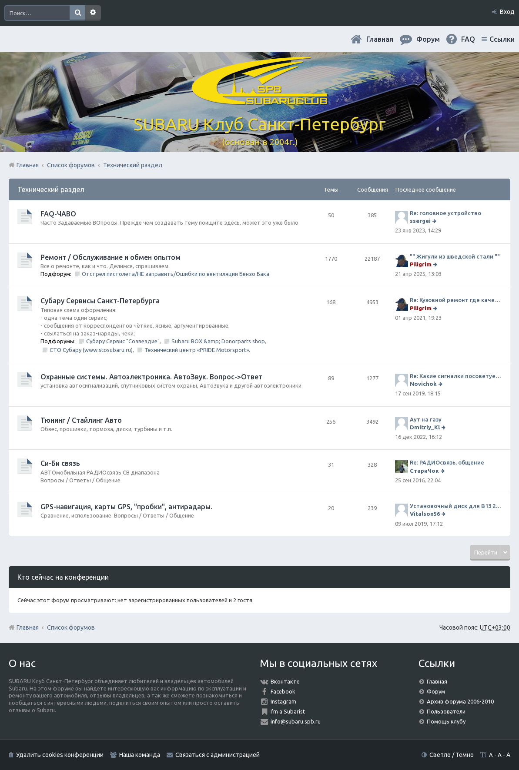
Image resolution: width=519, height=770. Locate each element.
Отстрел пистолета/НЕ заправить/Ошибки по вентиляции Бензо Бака (175, 274)
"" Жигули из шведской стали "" (455, 256)
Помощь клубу (446, 721)
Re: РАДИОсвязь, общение (447, 462)
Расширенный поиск (93, 13)
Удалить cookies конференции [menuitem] (60, 754)
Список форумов (71, 627)
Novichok (423, 384)
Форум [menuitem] (428, 39)
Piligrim (421, 264)
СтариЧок (424, 471)
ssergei (420, 221)
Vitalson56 (425, 514)
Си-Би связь (60, 463)
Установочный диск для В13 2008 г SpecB (456, 506)
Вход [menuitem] (507, 11)
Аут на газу (426, 419)
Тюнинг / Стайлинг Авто (81, 420)
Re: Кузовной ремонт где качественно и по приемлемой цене (456, 300)
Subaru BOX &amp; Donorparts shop (218, 341)
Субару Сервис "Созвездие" (123, 341)
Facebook (283, 691)
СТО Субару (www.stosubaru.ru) (91, 350)
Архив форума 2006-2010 (460, 701)
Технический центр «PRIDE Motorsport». (197, 350)
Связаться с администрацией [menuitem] (217, 754)
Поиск (77, 13)
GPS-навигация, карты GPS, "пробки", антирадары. (126, 507)
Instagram (283, 701)
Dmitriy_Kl (425, 427)
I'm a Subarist (288, 711)
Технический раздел (50, 189)
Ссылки (502, 39)
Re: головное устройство (445, 213)
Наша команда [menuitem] (139, 754)
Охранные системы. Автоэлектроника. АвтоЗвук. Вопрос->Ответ (151, 377)
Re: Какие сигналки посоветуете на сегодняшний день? (456, 376)
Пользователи (446, 711)
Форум (436, 691)
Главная (379, 39)
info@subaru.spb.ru (296, 721)
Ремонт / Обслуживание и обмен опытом (110, 257)
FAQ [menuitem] (468, 39)
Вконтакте (285, 681)
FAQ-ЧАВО (58, 214)
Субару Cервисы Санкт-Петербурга (100, 301)
